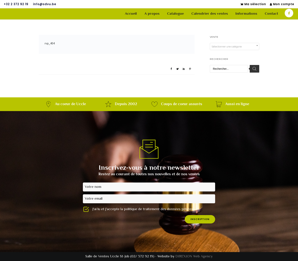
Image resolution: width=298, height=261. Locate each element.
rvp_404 (49, 43)
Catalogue (175, 14)
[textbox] (234, 46)
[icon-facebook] (289, 13)
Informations (246, 14)
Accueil (131, 14)
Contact (271, 14)
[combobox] (234, 46)
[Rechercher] (254, 69)
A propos (151, 14)
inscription (199, 219)
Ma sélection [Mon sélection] (253, 4)
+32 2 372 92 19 (16, 4)
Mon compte (282, 4)
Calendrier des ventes (209, 14)
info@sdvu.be (44, 4)
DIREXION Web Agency (194, 256)
